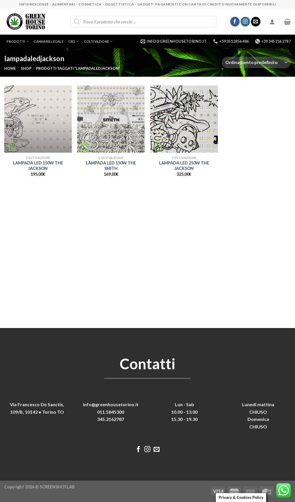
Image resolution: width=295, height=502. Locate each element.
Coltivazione (98, 41)
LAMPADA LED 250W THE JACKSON (184, 165)
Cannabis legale (48, 41)
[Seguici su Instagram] (245, 22)
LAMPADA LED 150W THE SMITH (111, 165)
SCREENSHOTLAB (57, 486)
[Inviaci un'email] (255, 22)
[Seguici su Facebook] (235, 22)
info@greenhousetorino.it (111, 404)
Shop (26, 68)
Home (10, 68)
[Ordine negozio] (256, 62)
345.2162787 (110, 419)
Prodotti (18, 41)
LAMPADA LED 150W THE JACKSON (38, 165)
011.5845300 (110, 412)
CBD (73, 41)
